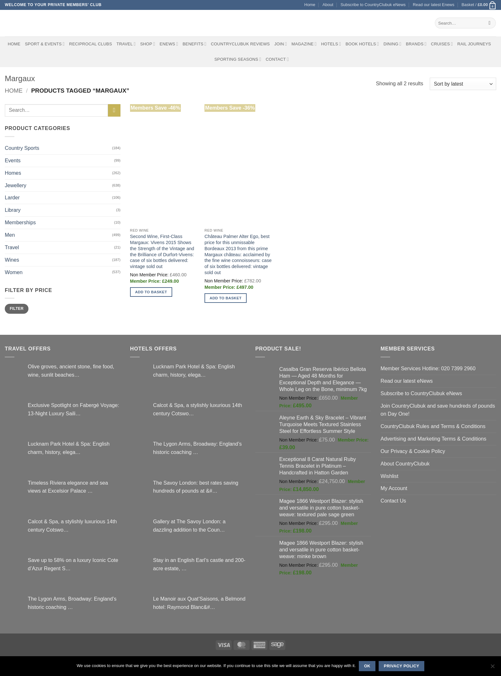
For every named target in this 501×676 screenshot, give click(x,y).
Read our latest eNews (407, 381)
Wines (12, 260)
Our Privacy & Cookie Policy (413, 451)
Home (309, 4)
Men (10, 235)
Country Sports (22, 148)
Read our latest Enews (433, 4)
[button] (478, 5)
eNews (169, 44)
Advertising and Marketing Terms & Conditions (433, 439)
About (327, 4)
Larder (12, 197)
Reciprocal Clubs (90, 44)
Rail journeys (474, 44)
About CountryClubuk (405, 463)
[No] (492, 668)
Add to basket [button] (151, 292)
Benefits (194, 44)
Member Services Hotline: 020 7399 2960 (428, 368)
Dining (392, 44)
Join (280, 44)
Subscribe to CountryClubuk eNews (373, 4)
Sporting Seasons (237, 59)
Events (12, 160)
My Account (394, 488)
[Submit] (489, 23)
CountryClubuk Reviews (240, 44)
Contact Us (393, 500)
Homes (13, 173)
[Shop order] (463, 84)
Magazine (304, 44)
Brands (416, 44)
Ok (367, 666)
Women (13, 272)
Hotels (331, 44)
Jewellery (15, 185)
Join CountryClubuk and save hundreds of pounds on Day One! (438, 410)
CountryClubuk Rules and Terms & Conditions (433, 426)
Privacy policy (401, 666)
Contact (277, 59)
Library (12, 210)
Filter (16, 308)
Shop (147, 44)
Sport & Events (45, 44)
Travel (126, 44)
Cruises (442, 44)
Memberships (20, 222)
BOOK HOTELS (362, 44)
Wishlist (389, 476)
